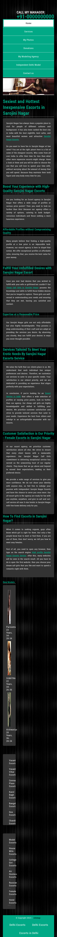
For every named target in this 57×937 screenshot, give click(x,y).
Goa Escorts (10, 813)
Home (28, 23)
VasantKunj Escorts (10, 762)
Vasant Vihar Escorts (10, 772)
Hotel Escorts (10, 901)
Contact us (28, 73)
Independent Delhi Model (28, 64)
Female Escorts (10, 893)
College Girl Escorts (10, 862)
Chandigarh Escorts (10, 822)
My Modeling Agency (28, 56)
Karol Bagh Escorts (10, 794)
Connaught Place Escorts (10, 783)
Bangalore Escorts (10, 805)
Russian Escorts (10, 884)
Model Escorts (10, 841)
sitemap (37, 918)
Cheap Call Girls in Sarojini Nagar (22, 287)
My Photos (28, 39)
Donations (29, 48)
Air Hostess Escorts (10, 874)
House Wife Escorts (10, 851)
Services (28, 31)
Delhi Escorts (17, 924)
